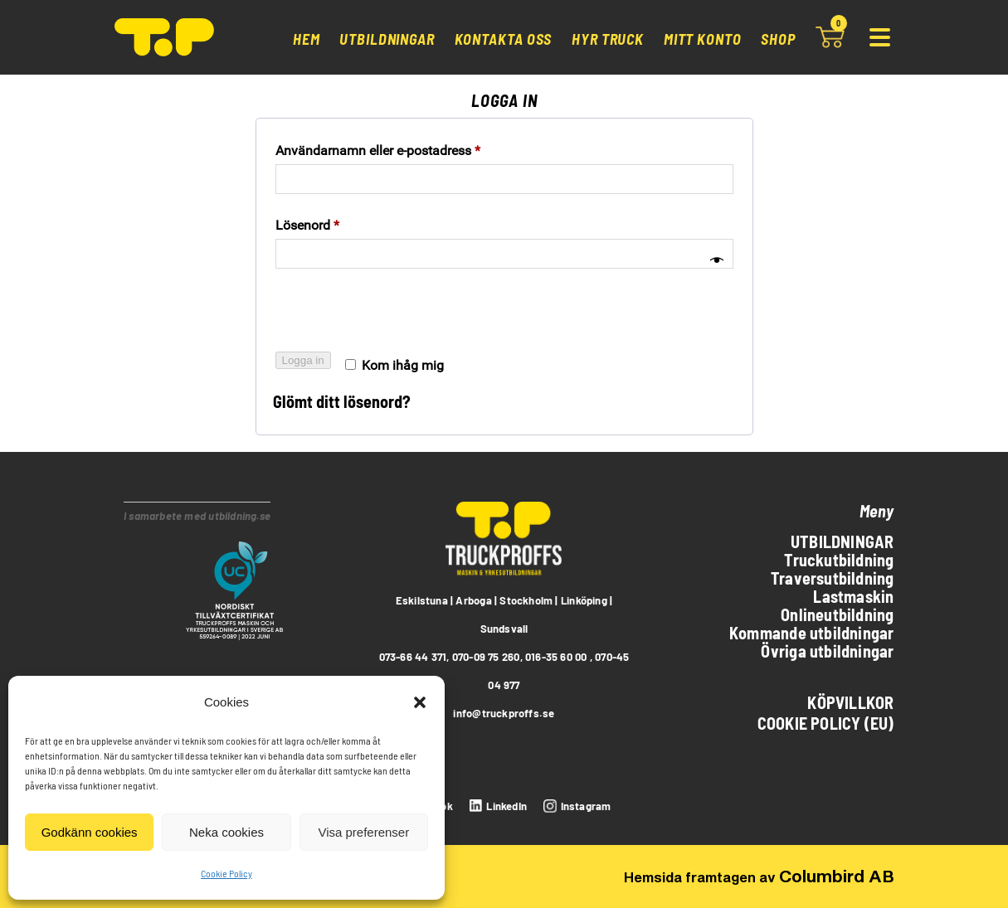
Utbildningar (387, 39)
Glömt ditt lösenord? (342, 401)
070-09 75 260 (486, 656)
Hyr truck (608, 39)
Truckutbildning (839, 560)
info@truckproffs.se (503, 713)
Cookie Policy (226, 873)
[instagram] (575, 806)
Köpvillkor (850, 702)
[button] (419, 702)
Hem (306, 39)
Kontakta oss (504, 39)
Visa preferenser (363, 832)
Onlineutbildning (837, 614)
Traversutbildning (832, 578)
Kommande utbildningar (811, 633)
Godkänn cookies (89, 832)
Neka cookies (226, 832)
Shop (778, 39)
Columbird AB (836, 876)
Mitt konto (703, 39)
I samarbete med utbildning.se (197, 515)
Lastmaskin (853, 596)
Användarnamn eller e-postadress (377, 150)
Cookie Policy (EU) (825, 723)
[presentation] (399, 316)
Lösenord (307, 225)
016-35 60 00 (556, 656)
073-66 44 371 (413, 656)
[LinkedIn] (496, 806)
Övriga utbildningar (827, 651)
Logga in (303, 360)
